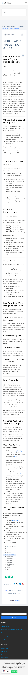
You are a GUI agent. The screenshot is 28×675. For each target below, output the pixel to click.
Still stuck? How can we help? (14, 591)
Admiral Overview (5, 626)
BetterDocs (17, 600)
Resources (21, 26)
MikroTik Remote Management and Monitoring (11, 629)
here (15, 457)
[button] (26, 2)
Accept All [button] (14, 671)
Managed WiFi (4, 639)
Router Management (6, 636)
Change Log (4, 651)
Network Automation (6, 632)
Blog (2, 654)
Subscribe (14, 617)
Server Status (4, 657)
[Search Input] (15, 12)
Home (3, 26)
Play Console (15, 521)
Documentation (11, 26)
